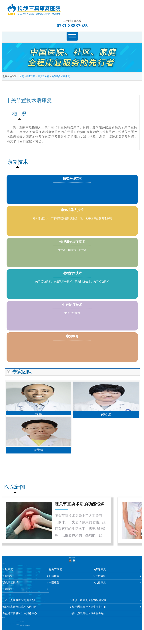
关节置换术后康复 (61, 76)
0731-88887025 (72, 25)
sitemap (29, 625)
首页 (21, 76)
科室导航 (30, 76)
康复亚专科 (43, 76)
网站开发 (24, 625)
